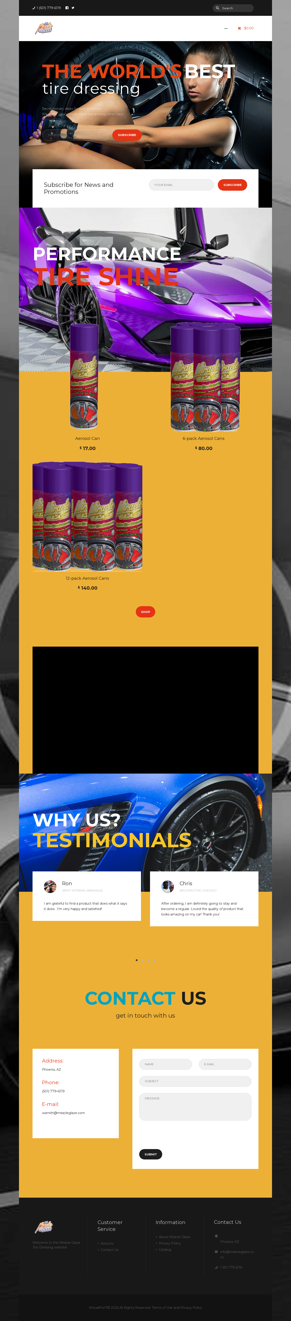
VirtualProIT (98, 1308)
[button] (137, 960)
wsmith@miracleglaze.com (63, 1113)
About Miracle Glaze (174, 1237)
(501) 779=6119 (53, 1091)
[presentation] (173, 1138)
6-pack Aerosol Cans (204, 438)
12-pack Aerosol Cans (87, 578)
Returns (107, 1243)
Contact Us (109, 1250)
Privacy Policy (170, 1243)
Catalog (165, 1250)
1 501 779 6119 (231, 1267)
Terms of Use (162, 1308)
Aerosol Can (87, 438)
